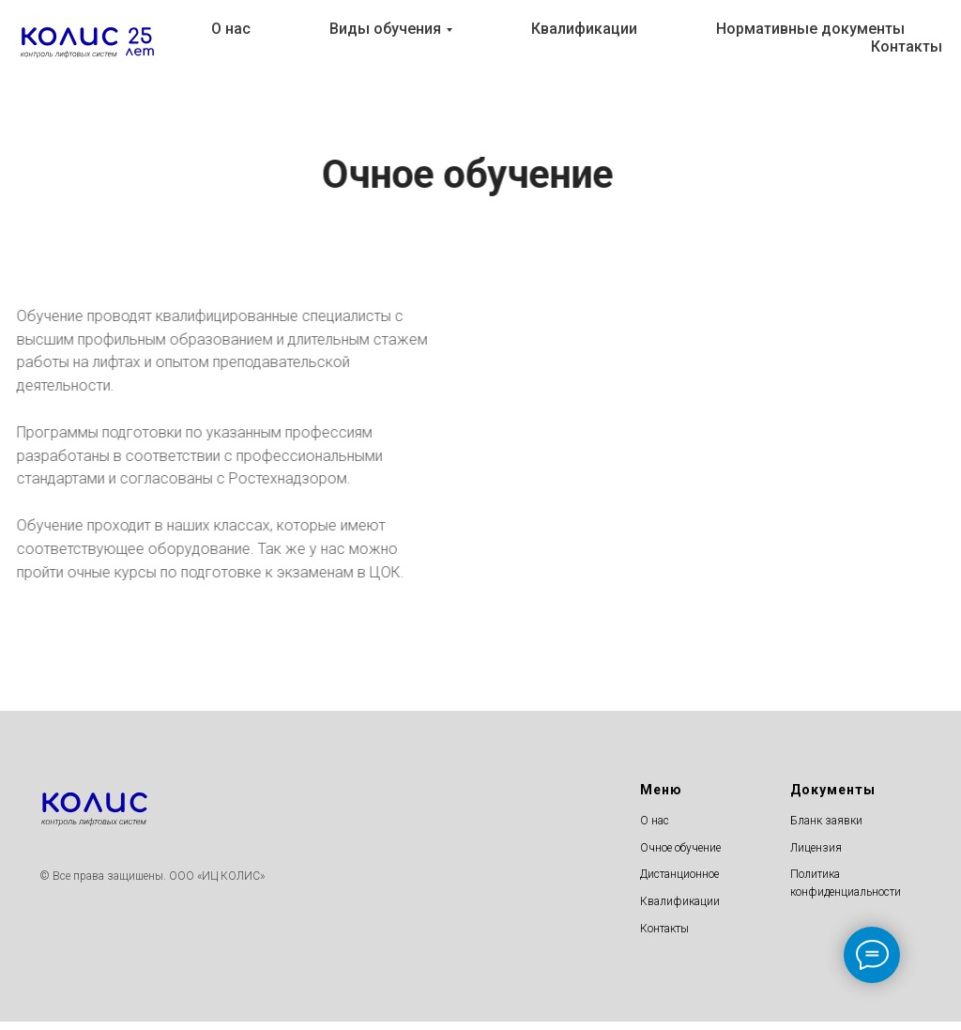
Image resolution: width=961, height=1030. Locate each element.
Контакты (906, 46)
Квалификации (584, 29)
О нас (231, 29)
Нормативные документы (810, 29)
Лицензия (816, 847)
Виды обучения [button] (385, 29)
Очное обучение (680, 847)
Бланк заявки (826, 820)
